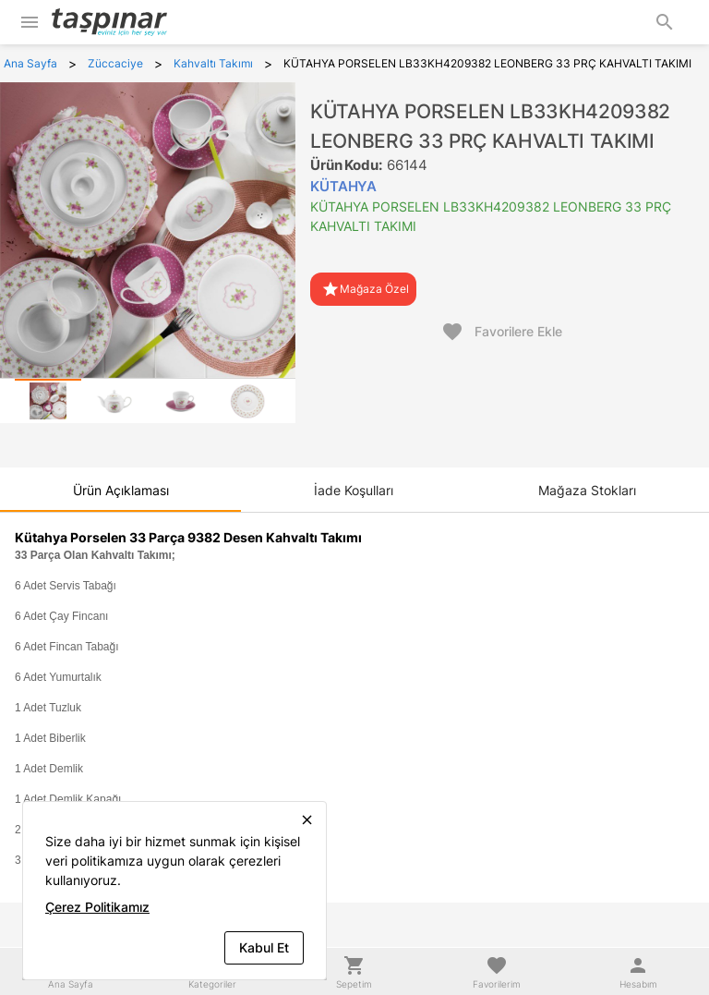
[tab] (48, 401)
